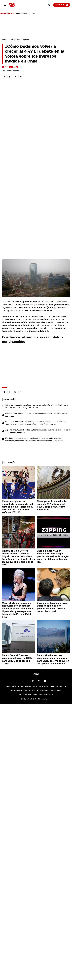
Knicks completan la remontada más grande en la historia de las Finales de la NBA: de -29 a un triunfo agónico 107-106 (36, 406)
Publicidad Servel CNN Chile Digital (23, 691)
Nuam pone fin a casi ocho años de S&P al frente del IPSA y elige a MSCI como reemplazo (37, 414)
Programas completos (20, 39)
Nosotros (28, 686)
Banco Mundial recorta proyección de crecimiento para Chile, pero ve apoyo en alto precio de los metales (53, 659)
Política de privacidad (40, 686)
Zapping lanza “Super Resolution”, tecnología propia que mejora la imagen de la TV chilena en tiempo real (37, 431)
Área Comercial (11, 686)
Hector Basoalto (12, 71)
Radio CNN (61, 5)
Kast (33, 13)
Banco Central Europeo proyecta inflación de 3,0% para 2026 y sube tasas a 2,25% (17, 659)
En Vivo (20, 686)
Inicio (4, 39)
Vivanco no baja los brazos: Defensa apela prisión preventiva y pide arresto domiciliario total (52, 607)
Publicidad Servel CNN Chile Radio (49, 691)
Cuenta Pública (21, 13)
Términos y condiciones (58, 686)
